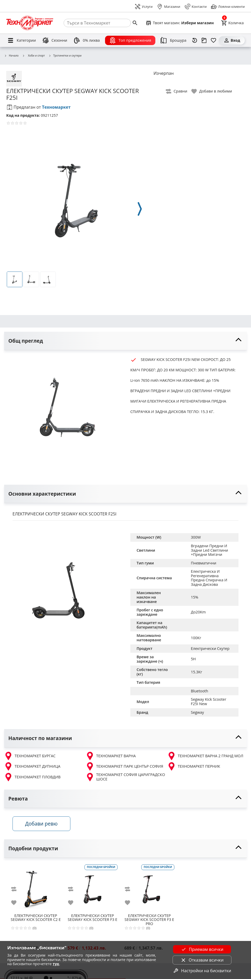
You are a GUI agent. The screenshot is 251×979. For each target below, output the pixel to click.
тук (56, 963)
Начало (11, 55)
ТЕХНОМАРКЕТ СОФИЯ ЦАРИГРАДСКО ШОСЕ (125, 777)
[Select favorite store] (179, 23)
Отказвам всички (202, 960)
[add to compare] (17, 889)
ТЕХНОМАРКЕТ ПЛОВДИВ (32, 777)
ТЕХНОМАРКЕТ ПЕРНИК (193, 766)
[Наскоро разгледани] (195, 40)
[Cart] (232, 23)
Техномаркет (56, 107)
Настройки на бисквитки (202, 971)
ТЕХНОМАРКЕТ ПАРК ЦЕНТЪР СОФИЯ (124, 766)
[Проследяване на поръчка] (204, 40)
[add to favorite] (17, 903)
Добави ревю (41, 823)
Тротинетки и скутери (65, 55)
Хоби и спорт (33, 55)
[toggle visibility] (125, 341)
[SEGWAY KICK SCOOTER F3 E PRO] (149, 888)
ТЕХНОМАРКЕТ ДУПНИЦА (32, 766)
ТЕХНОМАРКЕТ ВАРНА (111, 756)
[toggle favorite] (212, 91)
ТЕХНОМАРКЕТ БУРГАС (30, 756)
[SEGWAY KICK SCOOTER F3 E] (92, 888)
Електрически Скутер (210, 648)
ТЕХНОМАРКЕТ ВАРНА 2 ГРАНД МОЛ (205, 756)
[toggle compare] (176, 91)
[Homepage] (29, 23)
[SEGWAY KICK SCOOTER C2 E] (36, 888)
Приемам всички (202, 949)
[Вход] (232, 40)
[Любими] (213, 40)
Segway (197, 712)
